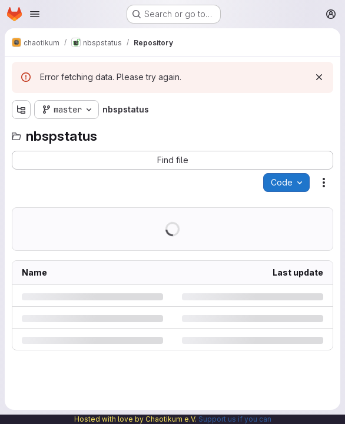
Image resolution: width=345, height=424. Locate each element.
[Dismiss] (319, 77)
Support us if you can (234, 419)
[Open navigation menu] (34, 14)
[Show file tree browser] (21, 109)
